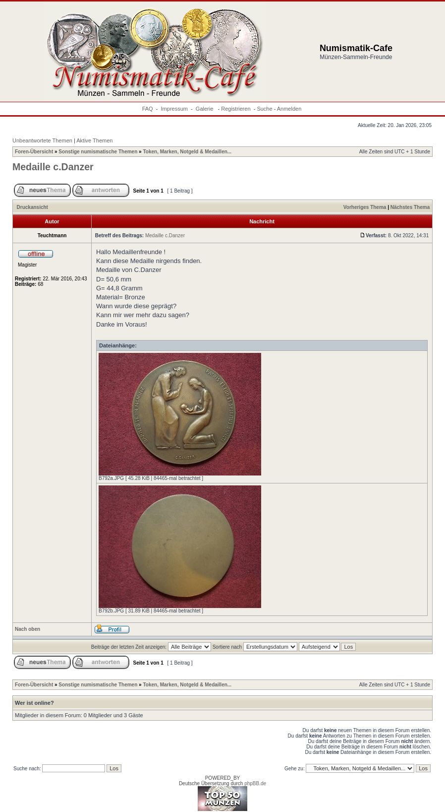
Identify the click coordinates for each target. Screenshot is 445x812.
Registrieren (235, 109)
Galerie (205, 109)
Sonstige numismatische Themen (97, 151)
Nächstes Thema (410, 207)
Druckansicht (32, 207)
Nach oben (27, 629)
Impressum (174, 109)
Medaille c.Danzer (53, 166)
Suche (264, 109)
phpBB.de (255, 783)
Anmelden (289, 109)
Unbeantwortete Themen (42, 140)
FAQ (147, 109)
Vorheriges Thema (365, 207)
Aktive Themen (94, 140)
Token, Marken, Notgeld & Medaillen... (187, 151)
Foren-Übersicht (34, 151)
